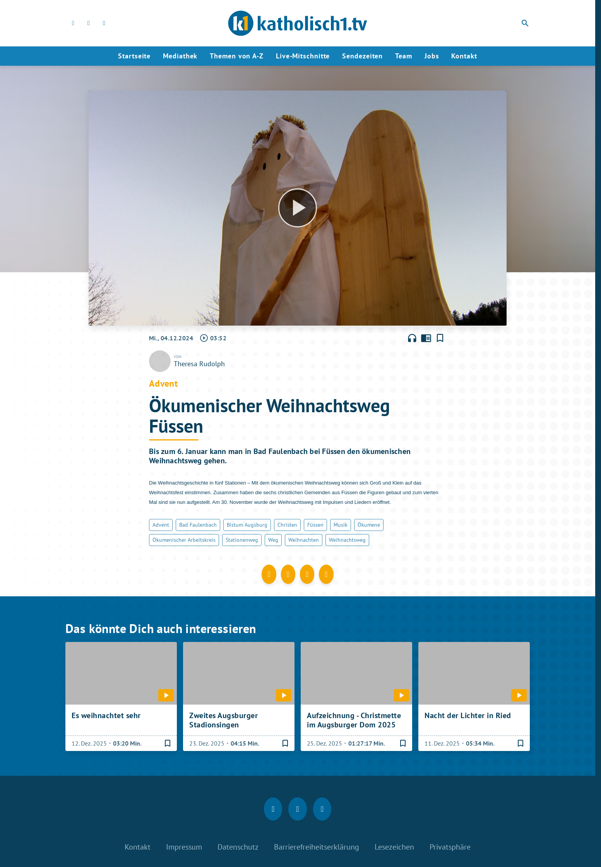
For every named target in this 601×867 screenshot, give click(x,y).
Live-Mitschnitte (303, 55)
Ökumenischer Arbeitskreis (184, 539)
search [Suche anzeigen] (525, 23)
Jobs (432, 55)
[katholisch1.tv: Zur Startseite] (297, 23)
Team (403, 55)
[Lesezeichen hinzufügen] (440, 338)
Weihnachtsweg (347, 539)
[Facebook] (73, 23)
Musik (341, 524)
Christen (287, 524)
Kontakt (464, 55)
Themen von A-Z (237, 55)
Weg (273, 539)
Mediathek (180, 55)
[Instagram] (88, 23)
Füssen (315, 524)
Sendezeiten (362, 55)
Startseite (134, 55)
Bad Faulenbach (198, 524)
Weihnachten (303, 539)
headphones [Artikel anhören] (412, 338)
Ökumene (369, 524)
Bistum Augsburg (247, 524)
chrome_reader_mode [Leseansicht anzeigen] (426, 338)
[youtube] (104, 23)
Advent (160, 524)
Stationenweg (242, 539)
